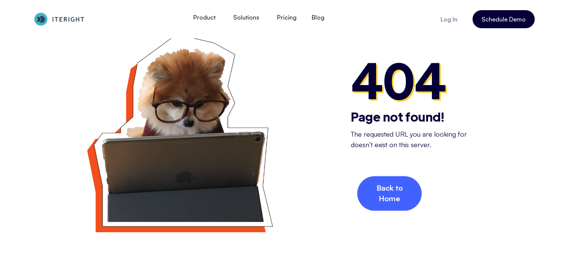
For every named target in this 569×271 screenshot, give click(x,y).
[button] (206, 17)
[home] (59, 19)
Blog (318, 17)
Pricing (287, 17)
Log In (449, 19)
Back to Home (389, 194)
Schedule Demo (504, 19)
